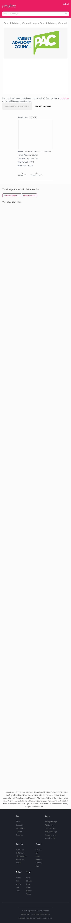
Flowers (29, 881)
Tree (18, 891)
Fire (17, 881)
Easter (18, 863)
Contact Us (31, 918)
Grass (18, 884)
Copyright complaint (42, 106)
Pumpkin (19, 835)
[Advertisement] (35, 76)
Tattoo (28, 894)
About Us (22, 918)
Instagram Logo (51, 822)
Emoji (28, 878)
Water (28, 887)
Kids (37, 866)
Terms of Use (47, 918)
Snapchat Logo (50, 835)
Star (17, 887)
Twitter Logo (49, 825)
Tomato (19, 832)
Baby (38, 856)
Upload (66, 4)
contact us (64, 98)
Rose (28, 884)
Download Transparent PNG (17, 106)
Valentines (20, 859)
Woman (38, 859)
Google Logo (50, 838)
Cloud (18, 878)
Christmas (20, 850)
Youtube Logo (50, 828)
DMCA (39, 918)
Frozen (38, 850)
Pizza (18, 822)
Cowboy (39, 863)
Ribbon (29, 891)
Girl (37, 853)
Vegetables (20, 828)
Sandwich (19, 825)
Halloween (20, 853)
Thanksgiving (21, 856)
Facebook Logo (51, 832)
